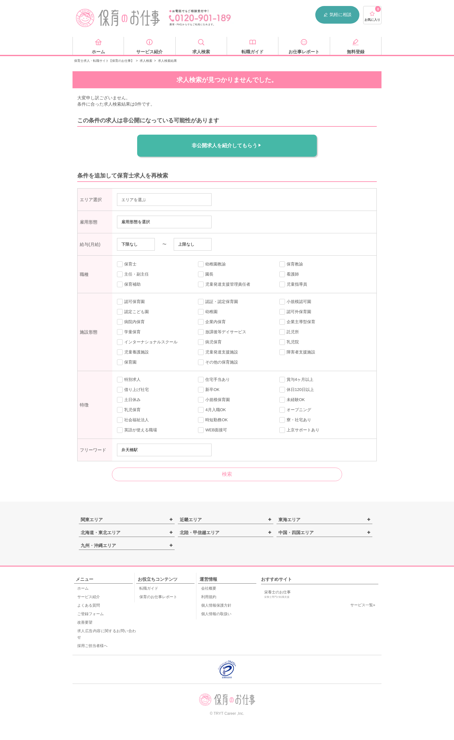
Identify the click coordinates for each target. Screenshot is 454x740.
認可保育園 (131, 302)
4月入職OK (212, 410)
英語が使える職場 (137, 430)
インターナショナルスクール (147, 342)
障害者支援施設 (297, 352)
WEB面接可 (212, 430)
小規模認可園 (295, 302)
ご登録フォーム (90, 614)
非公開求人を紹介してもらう (227, 145)
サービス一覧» (362, 605)
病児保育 (210, 342)
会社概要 (208, 588)
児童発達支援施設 (218, 352)
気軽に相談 (337, 14)
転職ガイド (148, 588)
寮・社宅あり (295, 420)
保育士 (127, 264)
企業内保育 (212, 322)
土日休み (129, 400)
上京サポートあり (299, 430)
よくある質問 (88, 605)
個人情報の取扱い (216, 614)
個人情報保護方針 (216, 605)
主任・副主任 (133, 274)
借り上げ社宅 (133, 390)
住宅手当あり (214, 379)
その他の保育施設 (218, 362)
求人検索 (146, 60)
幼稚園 (208, 312)
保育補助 (129, 284)
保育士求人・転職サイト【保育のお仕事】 (104, 60)
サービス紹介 (88, 597)
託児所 (289, 332)
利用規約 (208, 597)
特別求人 (129, 379)
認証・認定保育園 (218, 302)
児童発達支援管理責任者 (224, 284)
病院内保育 (131, 322)
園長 (205, 274)
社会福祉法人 (133, 420)
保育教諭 (291, 264)
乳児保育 (129, 410)
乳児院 (289, 342)
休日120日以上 (296, 390)
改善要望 (84, 622)
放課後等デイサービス (222, 332)
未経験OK (292, 400)
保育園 (127, 362)
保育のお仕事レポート (158, 597)
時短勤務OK (213, 420)
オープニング (295, 410)
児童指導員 (293, 284)
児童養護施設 (133, 352)
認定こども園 (133, 312)
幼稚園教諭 (212, 264)
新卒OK (208, 390)
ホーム (83, 588)
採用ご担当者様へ (92, 646)
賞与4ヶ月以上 (296, 379)
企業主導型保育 (297, 322)
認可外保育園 (295, 312)
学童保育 (129, 332)
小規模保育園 (214, 400)
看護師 (289, 274)
